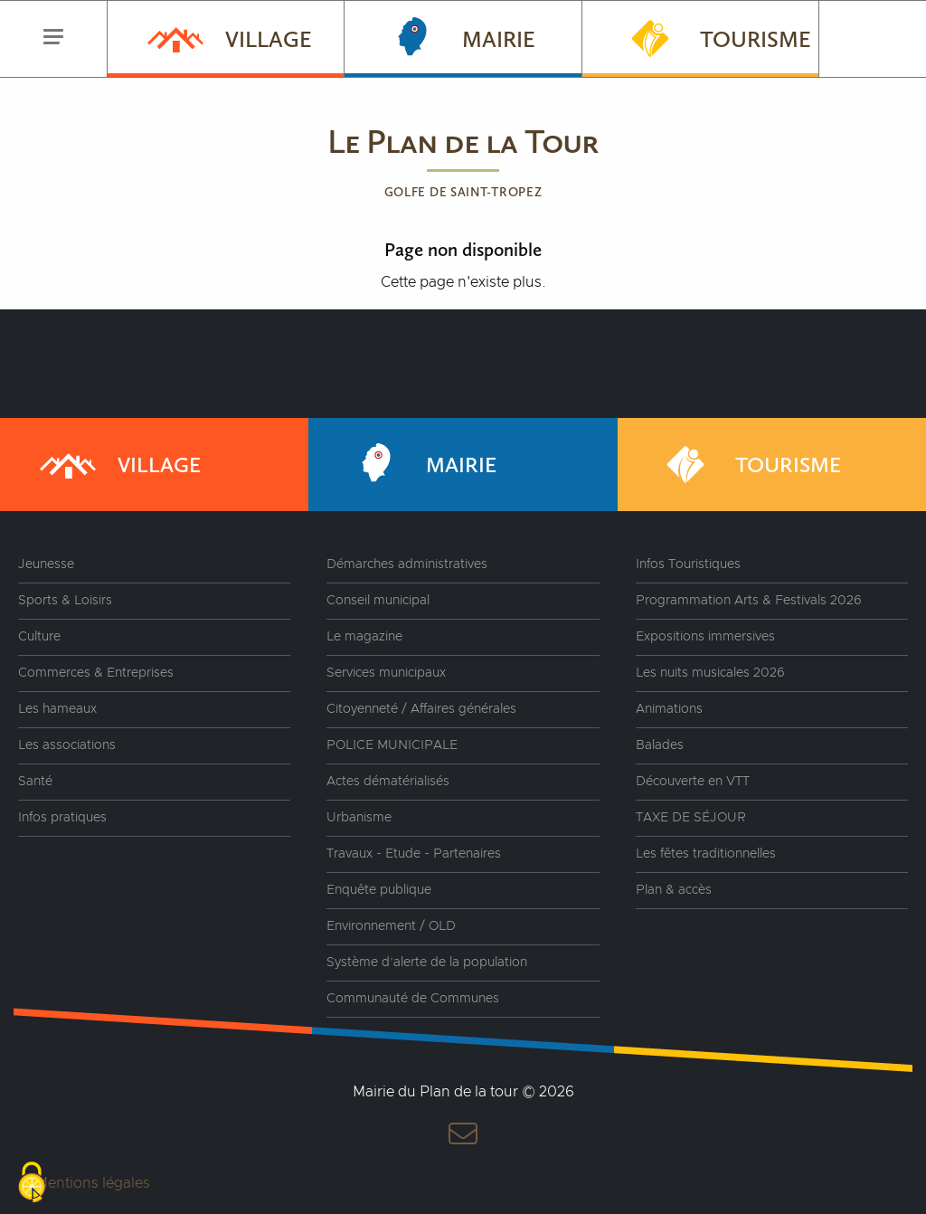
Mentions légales (92, 1183)
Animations (669, 709)
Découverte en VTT (693, 781)
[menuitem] (225, 39)
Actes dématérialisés (387, 781)
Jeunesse (46, 564)
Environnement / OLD (391, 926)
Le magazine (364, 637)
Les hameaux (57, 709)
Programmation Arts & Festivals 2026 (749, 600)
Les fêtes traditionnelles (706, 854)
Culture (39, 637)
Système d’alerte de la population (426, 962)
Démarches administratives (406, 564)
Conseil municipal (378, 600)
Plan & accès (674, 890)
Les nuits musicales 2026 (710, 673)
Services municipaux (386, 673)
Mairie (458, 37)
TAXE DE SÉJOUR (691, 817)
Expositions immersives (705, 637)
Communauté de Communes (412, 998)
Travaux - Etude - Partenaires (413, 854)
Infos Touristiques (688, 564)
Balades (660, 745)
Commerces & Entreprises (96, 673)
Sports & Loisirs (65, 600)
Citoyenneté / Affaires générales (421, 709)
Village (228, 37)
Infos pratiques (62, 817)
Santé (35, 781)
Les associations (67, 745)
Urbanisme (359, 817)
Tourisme (715, 37)
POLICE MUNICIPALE (392, 745)
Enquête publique (378, 890)
